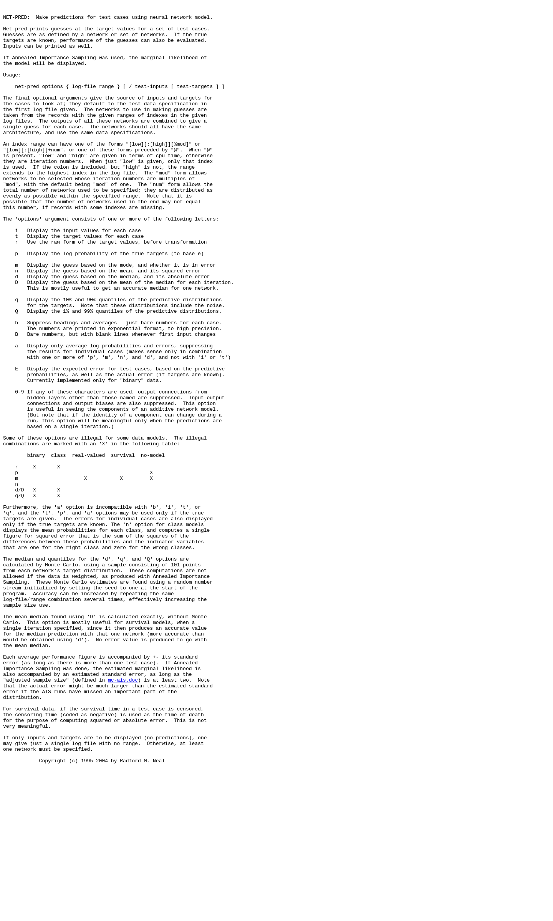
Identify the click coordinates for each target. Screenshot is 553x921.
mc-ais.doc (123, 815)
